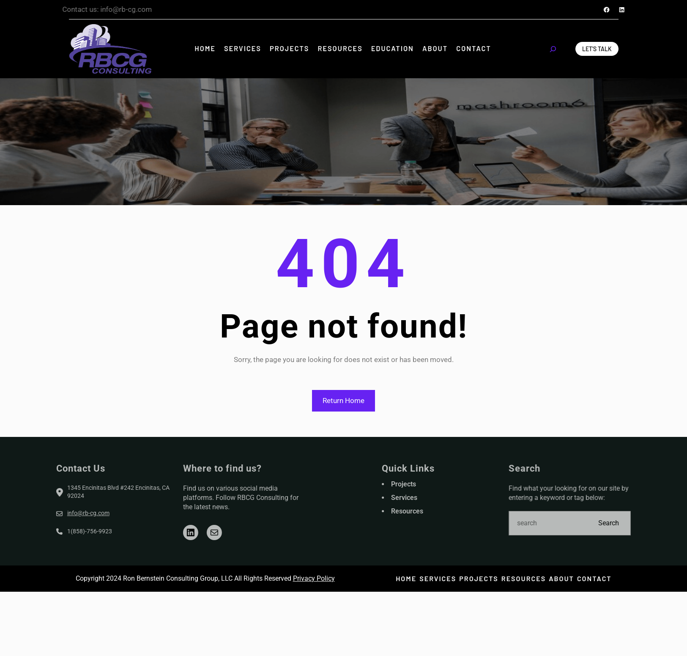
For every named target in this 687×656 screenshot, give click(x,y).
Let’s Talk (597, 48)
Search (645, 523)
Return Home (343, 400)
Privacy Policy (314, 578)
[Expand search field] (553, 49)
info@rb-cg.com (52, 513)
